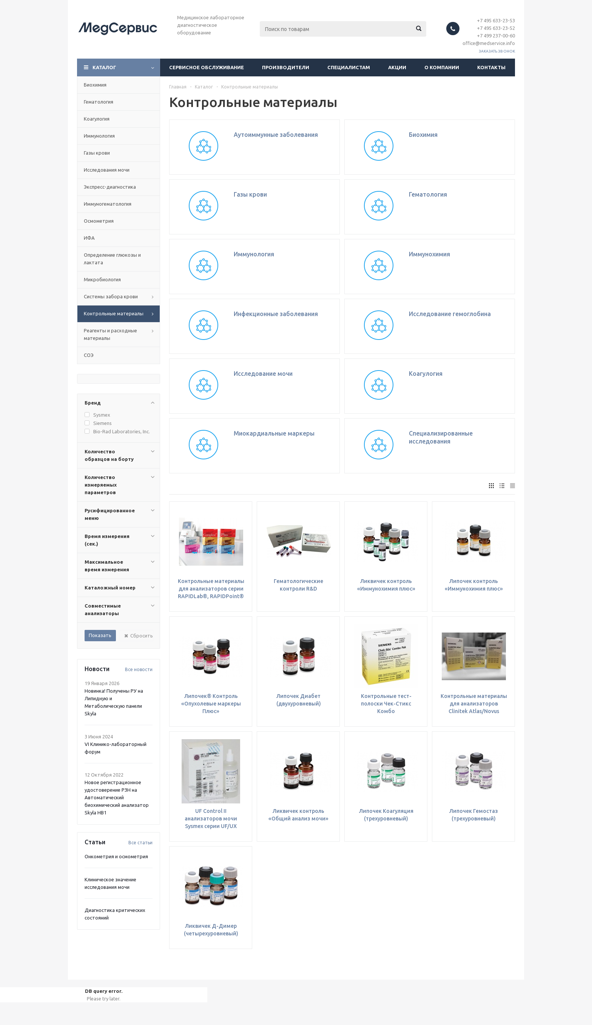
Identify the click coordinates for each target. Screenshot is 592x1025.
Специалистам (348, 67)
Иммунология (99, 135)
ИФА (89, 237)
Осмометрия (99, 220)
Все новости (139, 669)
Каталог (104, 67)
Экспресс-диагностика (110, 186)
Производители (285, 67)
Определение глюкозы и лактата (112, 258)
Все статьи (140, 842)
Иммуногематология (107, 203)
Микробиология (102, 279)
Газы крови (97, 152)
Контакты (491, 67)
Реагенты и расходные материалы (110, 334)
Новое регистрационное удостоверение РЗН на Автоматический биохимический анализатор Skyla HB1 (117, 797)
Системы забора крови (111, 296)
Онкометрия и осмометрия (116, 856)
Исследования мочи (107, 169)
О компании (441, 67)
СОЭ (89, 355)
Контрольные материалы (113, 313)
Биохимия (95, 84)
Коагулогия (96, 118)
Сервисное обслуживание (206, 67)
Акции (397, 67)
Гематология (98, 101)
